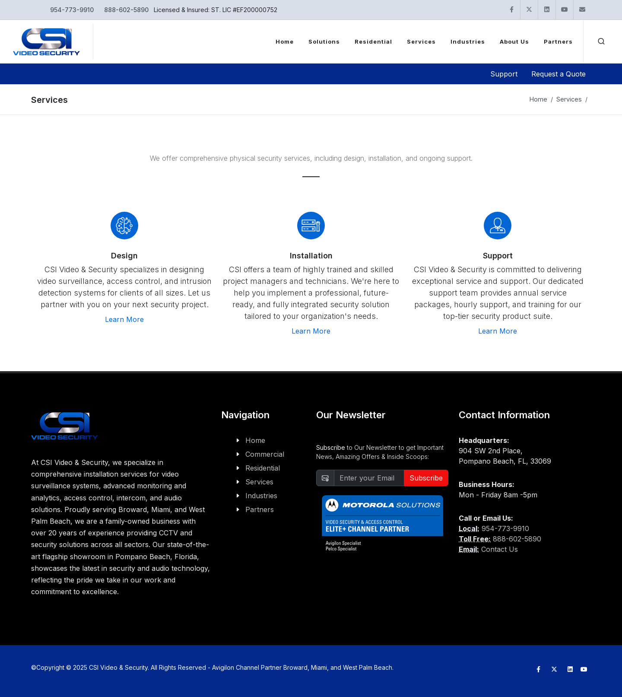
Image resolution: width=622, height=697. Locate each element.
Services (569, 99)
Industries (261, 495)
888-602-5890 (126, 9)
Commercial (264, 454)
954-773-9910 (72, 9)
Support (503, 74)
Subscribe (426, 478)
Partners (259, 509)
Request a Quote (558, 74)
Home (538, 99)
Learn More (124, 319)
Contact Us (499, 549)
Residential (262, 468)
